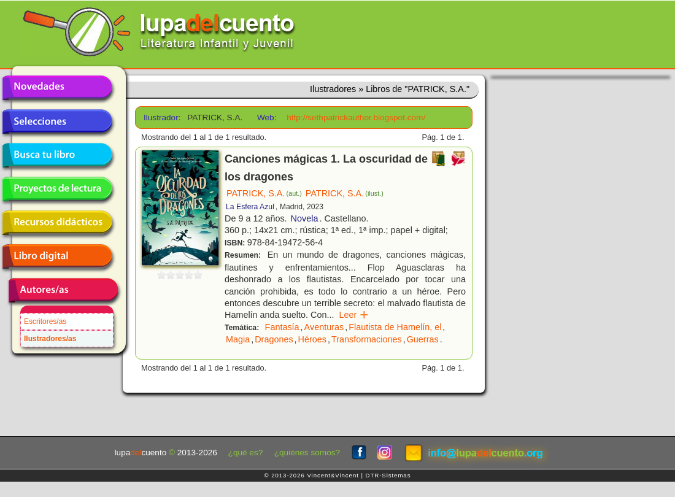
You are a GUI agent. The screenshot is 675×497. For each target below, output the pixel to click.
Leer (354, 315)
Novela (304, 218)
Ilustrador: (161, 117)
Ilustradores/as (50, 338)
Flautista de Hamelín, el (395, 327)
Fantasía (282, 327)
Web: (266, 117)
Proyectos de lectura (57, 189)
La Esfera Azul (250, 206)
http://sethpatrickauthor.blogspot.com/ (356, 117)
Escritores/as (45, 321)
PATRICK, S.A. (264, 193)
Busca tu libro (57, 155)
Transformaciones (366, 339)
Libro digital (57, 256)
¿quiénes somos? (307, 452)
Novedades (57, 87)
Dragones (274, 339)
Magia (238, 339)
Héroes (312, 339)
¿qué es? (245, 452)
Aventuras (324, 327)
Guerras (423, 339)
